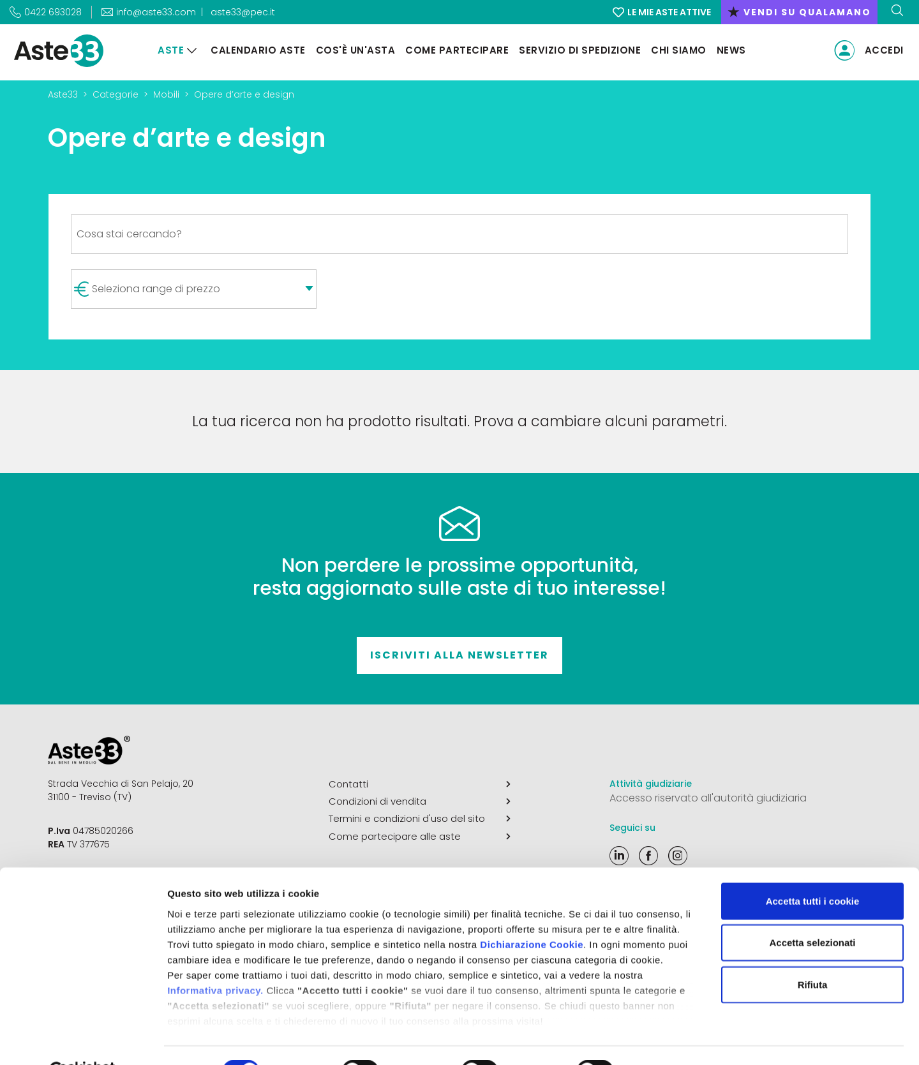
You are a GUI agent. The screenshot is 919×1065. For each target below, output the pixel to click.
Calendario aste (255, 50)
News (728, 50)
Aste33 (63, 94)
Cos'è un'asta (353, 50)
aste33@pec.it (243, 12)
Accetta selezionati (812, 911)
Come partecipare (454, 50)
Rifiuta (813, 953)
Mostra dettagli (671, 1039)
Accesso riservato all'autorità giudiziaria (708, 798)
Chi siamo (676, 50)
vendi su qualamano (799, 12)
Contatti (420, 783)
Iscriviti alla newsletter (459, 655)
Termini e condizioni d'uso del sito (420, 816)
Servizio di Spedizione (577, 50)
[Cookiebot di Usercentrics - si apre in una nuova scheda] (82, 1040)
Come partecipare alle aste (420, 833)
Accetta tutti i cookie (813, 870)
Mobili (166, 94)
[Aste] (189, 50)
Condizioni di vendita (420, 800)
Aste (168, 50)
